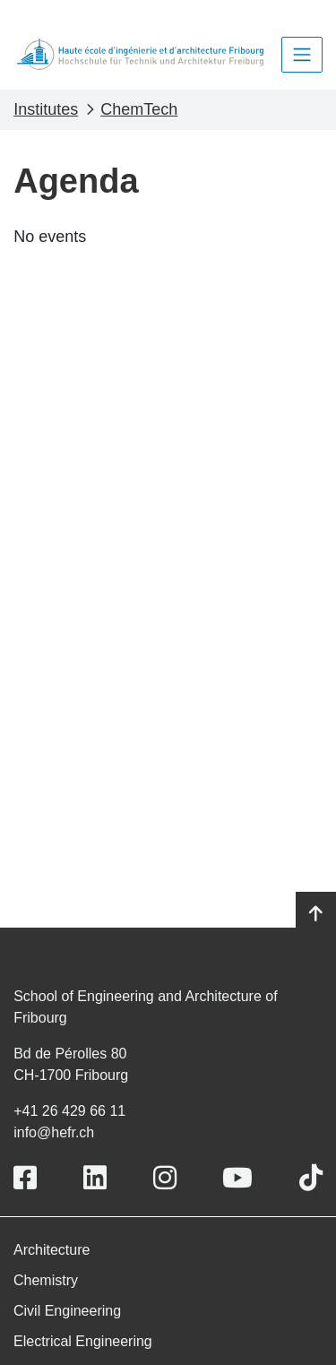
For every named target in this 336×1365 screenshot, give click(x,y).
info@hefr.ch (53, 1132)
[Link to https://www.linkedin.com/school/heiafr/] (95, 1178)
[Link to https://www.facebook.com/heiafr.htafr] (25, 1178)
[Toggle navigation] (302, 55)
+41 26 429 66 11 (69, 1111)
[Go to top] (316, 914)
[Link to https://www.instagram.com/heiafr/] (165, 1178)
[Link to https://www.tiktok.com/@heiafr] (311, 1178)
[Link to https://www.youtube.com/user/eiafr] (237, 1178)
